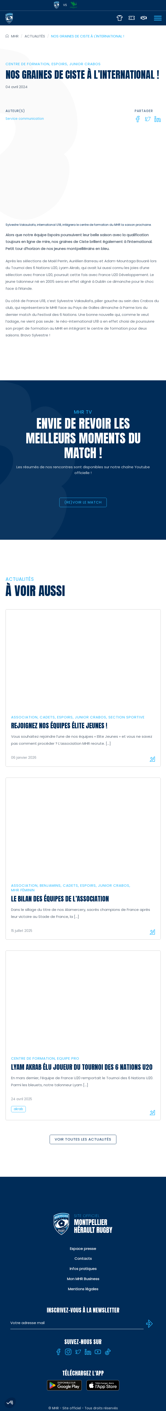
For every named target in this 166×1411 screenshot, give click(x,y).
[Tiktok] (108, 1352)
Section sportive (126, 717)
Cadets (47, 717)
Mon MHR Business (83, 1278)
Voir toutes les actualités (83, 1139)
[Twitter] (148, 119)
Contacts (83, 1258)
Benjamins (50, 885)
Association (24, 717)
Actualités (35, 36)
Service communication (25, 118)
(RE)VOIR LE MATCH (83, 502)
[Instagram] (68, 1352)
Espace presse (83, 1248)
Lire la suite (152, 759)
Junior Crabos (85, 63)
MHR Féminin (23, 890)
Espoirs (59, 63)
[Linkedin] (157, 119)
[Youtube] (98, 1352)
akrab (18, 1109)
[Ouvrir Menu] (158, 18)
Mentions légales (83, 1288)
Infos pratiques (83, 1268)
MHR (15, 36)
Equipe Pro (68, 1058)
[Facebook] (138, 119)
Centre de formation (27, 63)
